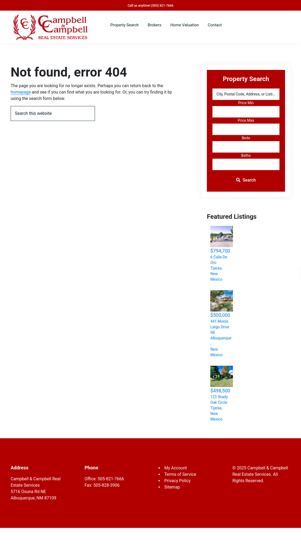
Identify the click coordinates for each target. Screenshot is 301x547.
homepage (21, 92)
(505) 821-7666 (162, 5)
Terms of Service (180, 474)
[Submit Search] (246, 180)
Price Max (246, 120)
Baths (246, 155)
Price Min (246, 103)
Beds (246, 138)
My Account (175, 467)
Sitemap (172, 487)
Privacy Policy (177, 480)
